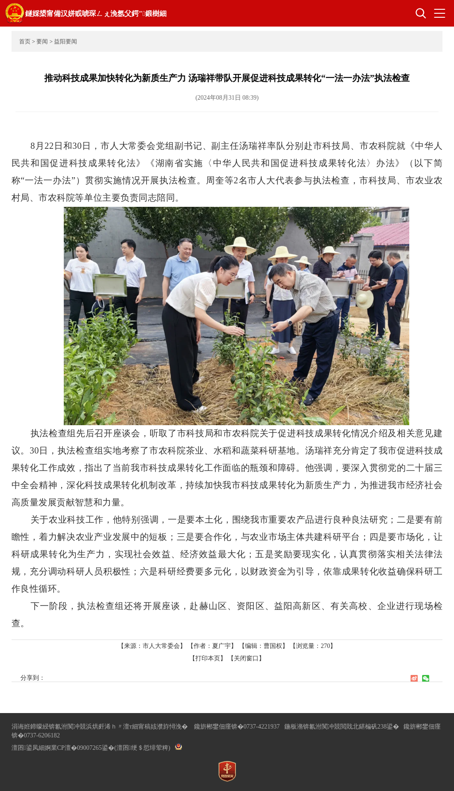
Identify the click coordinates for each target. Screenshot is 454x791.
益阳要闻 (65, 41)
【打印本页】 (207, 658)
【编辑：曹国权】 (263, 646)
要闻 (42, 41)
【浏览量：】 (313, 646)
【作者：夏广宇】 (212, 646)
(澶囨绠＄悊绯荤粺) (142, 747)
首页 (25, 41)
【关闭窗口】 (246, 658)
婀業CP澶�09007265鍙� (79, 747)
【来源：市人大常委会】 (153, 646)
